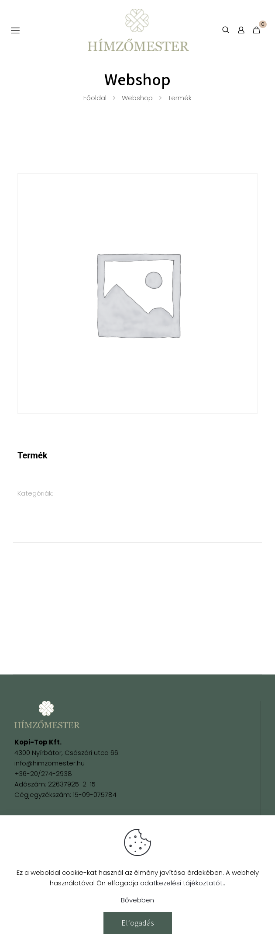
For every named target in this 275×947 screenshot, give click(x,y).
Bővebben (137, 900)
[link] (47, 714)
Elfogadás (137, 923)
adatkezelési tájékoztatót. (182, 883)
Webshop (137, 97)
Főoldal (95, 97)
